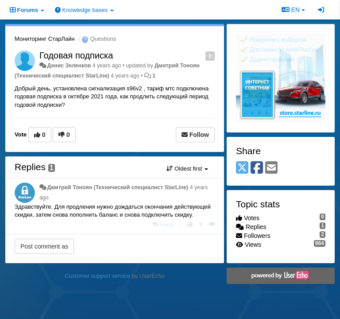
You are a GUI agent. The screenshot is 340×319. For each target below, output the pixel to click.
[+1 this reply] (190, 224)
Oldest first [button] (187, 168)
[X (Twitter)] (242, 168)
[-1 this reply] (212, 224)
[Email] (271, 168)
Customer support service (97, 275)
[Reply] (163, 224)
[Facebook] (257, 168)
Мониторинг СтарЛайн (45, 38)
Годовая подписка (76, 55)
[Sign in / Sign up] (321, 9)
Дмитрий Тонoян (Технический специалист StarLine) (117, 187)
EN (293, 9)
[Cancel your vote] (201, 224)
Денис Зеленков (69, 65)
